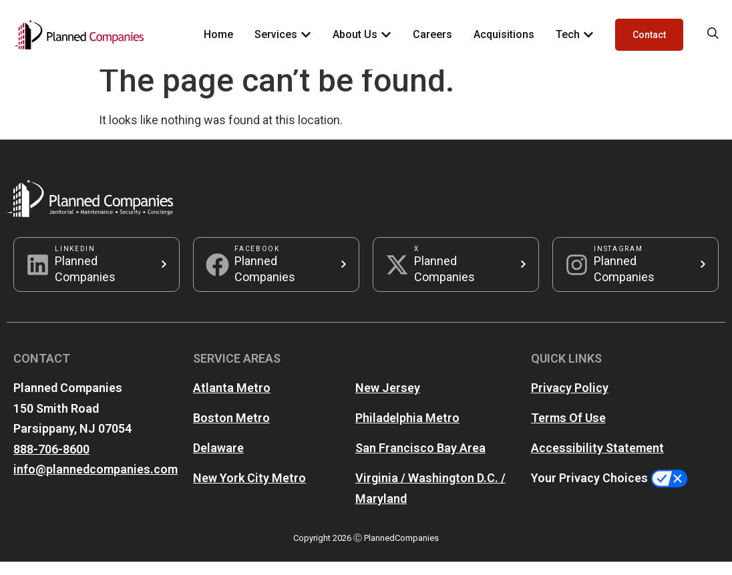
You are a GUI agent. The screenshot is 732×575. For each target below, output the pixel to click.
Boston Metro (231, 431)
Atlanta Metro (231, 401)
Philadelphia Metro (407, 431)
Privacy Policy (569, 401)
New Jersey (387, 401)
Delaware (218, 461)
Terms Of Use (568, 431)
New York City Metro (249, 491)
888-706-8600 (51, 462)
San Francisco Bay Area (420, 461)
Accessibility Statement (597, 461)
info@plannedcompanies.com (95, 482)
